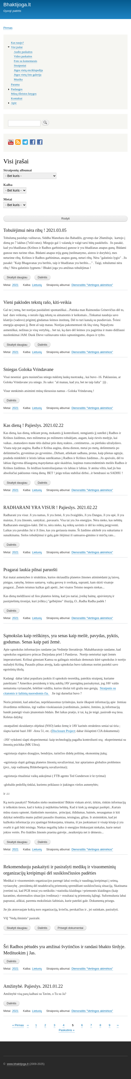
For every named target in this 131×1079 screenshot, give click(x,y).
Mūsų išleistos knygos (24, 93)
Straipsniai (20, 65)
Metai (7, 199)
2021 (15, 285)
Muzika (18, 79)
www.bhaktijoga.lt (18, 1064)
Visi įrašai (16, 47)
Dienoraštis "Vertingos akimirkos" (92, 285)
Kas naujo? (17, 42)
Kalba (7, 185)
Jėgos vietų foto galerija (27, 74)
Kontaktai (16, 98)
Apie (14, 102)
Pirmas (7, 28)
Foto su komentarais (25, 61)
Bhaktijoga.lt (17, 4)
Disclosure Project (63, 731)
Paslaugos (16, 89)
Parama (15, 84)
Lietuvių (37, 285)
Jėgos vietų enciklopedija (28, 70)
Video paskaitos (23, 56)
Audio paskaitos (23, 51)
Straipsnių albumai (17, 170)
